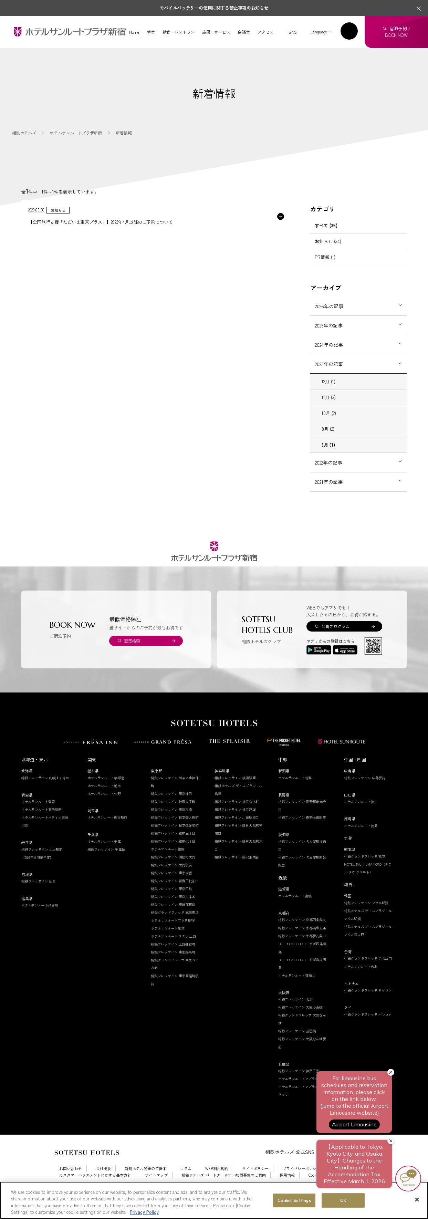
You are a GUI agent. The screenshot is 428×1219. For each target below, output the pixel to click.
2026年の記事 (329, 319)
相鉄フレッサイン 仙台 (38, 894)
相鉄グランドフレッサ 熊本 (364, 869)
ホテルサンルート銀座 (167, 862)
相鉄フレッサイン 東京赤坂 (171, 886)
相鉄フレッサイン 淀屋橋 (297, 1044)
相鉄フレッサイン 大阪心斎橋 (300, 1020)
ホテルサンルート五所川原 (41, 822)
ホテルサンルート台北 (360, 979)
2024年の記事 (329, 358)
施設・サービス (216, 32)
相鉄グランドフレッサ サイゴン (368, 1003)
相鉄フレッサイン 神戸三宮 (298, 1084)
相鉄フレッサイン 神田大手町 (173, 814)
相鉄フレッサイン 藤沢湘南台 (237, 870)
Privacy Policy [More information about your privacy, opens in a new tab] (144, 1212)
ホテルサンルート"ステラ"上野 (173, 949)
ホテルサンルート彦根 (295, 909)
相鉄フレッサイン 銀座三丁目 (173, 846)
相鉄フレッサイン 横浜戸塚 (235, 822)
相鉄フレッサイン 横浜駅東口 (237, 791)
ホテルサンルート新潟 (295, 791)
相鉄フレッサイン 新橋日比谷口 (175, 894)
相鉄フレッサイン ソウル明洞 (366, 916)
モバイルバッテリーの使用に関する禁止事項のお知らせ (214, 7)
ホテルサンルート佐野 (104, 807)
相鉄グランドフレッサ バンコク (368, 1027)
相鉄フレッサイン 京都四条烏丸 (302, 933)
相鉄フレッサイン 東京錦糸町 (173, 965)
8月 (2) (328, 442)
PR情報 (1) (325, 270)
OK (343, 1200)
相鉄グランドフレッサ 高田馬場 (175, 925)
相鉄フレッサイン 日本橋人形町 (175, 830)
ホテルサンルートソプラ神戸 (300, 1092)
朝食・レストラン (179, 32)
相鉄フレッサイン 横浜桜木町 (237, 814)
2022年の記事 (328, 475)
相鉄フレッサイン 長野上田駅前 (302, 830)
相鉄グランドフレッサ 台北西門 (368, 971)
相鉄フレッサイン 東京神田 (171, 807)
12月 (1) (328, 395)
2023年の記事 (329, 377)
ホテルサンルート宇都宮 (105, 791)
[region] (214, 1200)
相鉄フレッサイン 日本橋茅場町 (175, 838)
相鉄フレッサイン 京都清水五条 (302, 941)
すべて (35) (326, 239)
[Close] (417, 1199)
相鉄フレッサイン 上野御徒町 (173, 957)
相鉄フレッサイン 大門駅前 (171, 878)
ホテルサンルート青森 (38, 814)
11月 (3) (329, 410)
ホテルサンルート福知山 (296, 988)
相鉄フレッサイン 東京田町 (171, 902)
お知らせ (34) (328, 254)
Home (134, 32)
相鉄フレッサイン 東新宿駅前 (173, 917)
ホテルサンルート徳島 (360, 839)
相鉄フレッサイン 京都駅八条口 (302, 949)
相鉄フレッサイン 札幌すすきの (45, 791)
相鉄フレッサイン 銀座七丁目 (173, 854)
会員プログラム (335, 640)
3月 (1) (328, 458)
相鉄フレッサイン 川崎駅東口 (237, 830)
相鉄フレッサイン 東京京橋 (171, 822)
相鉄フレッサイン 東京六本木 (173, 910)
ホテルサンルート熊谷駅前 (107, 830)
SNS (293, 32)
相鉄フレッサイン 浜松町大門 (173, 870)
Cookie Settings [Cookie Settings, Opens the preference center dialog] (294, 1200)
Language (319, 31)
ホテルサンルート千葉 (104, 854)
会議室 (244, 32)
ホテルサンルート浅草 (167, 941)
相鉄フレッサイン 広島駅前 (364, 791)
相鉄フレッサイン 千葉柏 (106, 862)
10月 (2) (329, 426)
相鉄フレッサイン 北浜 (295, 1012)
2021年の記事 (329, 495)
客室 (151, 32)
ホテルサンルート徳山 (360, 814)
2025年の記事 (329, 338)
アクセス (265, 32)
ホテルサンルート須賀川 (39, 918)
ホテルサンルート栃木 (104, 799)
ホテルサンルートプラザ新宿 (172, 933)
